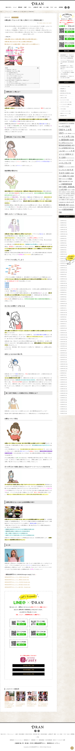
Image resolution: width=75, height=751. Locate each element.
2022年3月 (62, 330)
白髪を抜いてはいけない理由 (13, 71)
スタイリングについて (64, 102)
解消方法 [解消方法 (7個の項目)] (68, 197)
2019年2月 (62, 411)
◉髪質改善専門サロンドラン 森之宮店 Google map (17, 587)
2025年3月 (62, 249)
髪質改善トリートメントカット (16, 740)
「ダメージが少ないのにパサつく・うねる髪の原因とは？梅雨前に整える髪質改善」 (67, 72)
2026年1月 (62, 227)
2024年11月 (62, 258)
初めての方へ (9, 7)
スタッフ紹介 (46, 7)
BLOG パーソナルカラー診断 (59, 740)
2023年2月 (62, 305)
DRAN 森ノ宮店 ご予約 (28, 665)
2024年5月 (62, 272)
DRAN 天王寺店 (28, 734)
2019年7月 (62, 399)
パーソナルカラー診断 (64, 104)
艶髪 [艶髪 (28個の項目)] (62, 197)
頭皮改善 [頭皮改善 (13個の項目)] (63, 202)
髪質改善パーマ (34, 740)
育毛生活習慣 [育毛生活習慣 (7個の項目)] (71, 195)
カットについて (63, 99)
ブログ (51, 7)
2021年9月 (62, 343)
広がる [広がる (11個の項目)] (65, 178)
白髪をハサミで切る (13, 81)
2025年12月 (62, 229)
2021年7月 (62, 348)
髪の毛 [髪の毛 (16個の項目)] (69, 202)
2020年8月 (62, 373)
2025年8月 (62, 238)
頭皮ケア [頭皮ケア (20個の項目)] (65, 199)
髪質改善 (62, 115)
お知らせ (62, 97)
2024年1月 (62, 281)
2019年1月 (62, 413)
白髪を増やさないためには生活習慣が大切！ (17, 84)
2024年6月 (62, 269)
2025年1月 (62, 254)
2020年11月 (62, 366)
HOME (1, 11)
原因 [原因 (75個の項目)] (66, 176)
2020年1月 (62, 386)
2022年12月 (62, 310)
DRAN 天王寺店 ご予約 (28, 674)
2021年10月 (62, 341)
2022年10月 (62, 314)
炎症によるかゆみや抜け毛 (15, 78)
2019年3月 (62, 408)
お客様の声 (35, 7)
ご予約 (37, 737)
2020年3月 (62, 382)
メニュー (15, 7)
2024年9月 (62, 263)
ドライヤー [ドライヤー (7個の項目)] (64, 160)
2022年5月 (62, 325)
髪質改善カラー (27, 740)
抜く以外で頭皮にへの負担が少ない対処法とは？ (18, 80)
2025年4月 (62, 247)
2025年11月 (62, 231)
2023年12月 (62, 283)
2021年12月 (62, 337)
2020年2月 (62, 384)
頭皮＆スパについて (64, 113)
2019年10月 (62, 393)
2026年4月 (62, 220)
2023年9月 (62, 290)
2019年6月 (62, 402)
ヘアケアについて (8, 11)
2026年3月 (62, 222)
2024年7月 (62, 267)
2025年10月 (62, 234)
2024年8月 (62, 265)
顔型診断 (62, 88)
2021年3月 (62, 357)
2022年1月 (62, 334)
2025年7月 (62, 240)
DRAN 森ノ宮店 (36, 734)
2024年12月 (62, 256)
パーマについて (63, 106)
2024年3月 (62, 276)
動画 (41, 7)
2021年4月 (62, 355)
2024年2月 (62, 278)
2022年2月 (62, 332)
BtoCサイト (62, 95)
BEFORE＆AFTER (64, 93)
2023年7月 (62, 294)
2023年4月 (62, 301)
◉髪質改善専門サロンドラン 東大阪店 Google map (17, 584)
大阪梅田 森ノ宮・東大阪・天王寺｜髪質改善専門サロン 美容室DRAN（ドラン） (37, 743)
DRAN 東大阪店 (44, 734)
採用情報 (61, 7)
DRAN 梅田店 (21, 734)
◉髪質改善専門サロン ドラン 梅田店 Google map (17, 579)
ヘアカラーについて (64, 111)
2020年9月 (62, 370)
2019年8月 (62, 397)
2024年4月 (62, 274)
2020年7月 (62, 375)
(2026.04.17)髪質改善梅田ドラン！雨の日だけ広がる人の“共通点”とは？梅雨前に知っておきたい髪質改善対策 (9, 704)
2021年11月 (62, 339)
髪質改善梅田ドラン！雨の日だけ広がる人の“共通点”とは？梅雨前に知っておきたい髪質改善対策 (67, 57)
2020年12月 (62, 364)
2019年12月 (62, 388)
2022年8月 (62, 319)
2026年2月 (62, 225)
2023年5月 (62, 299)
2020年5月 (62, 377)
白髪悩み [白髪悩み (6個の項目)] (64, 191)
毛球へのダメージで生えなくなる (16, 74)
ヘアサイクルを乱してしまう (15, 75)
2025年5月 (62, 245)
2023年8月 (62, 292)
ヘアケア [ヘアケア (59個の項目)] (65, 170)
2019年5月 (62, 404)
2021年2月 (62, 359)
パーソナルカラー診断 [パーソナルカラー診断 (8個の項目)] (69, 166)
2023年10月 (62, 287)
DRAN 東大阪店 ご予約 (28, 669)
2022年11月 (62, 312)
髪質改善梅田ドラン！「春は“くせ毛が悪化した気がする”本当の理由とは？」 (66, 67)
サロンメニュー (10, 734)
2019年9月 (62, 395)
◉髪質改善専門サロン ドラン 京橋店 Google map (17, 577)
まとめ (8, 86)
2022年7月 (62, 321)
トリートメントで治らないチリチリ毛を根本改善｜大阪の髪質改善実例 (67, 62)
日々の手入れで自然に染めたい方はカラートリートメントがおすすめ (24, 83)
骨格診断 (62, 90)
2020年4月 (62, 379)
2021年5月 (62, 352)
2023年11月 (62, 285)
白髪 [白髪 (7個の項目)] (69, 189)
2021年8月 (62, 346)
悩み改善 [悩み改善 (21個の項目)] (66, 181)
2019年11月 (62, 390)
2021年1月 (62, 361)
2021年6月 (62, 350)
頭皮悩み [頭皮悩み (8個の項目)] (72, 199)
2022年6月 (62, 323)
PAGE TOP (72, 748)
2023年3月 (62, 303)
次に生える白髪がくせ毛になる (15, 77)
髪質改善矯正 (41, 740)
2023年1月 (62, 308)
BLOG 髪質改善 (49, 740)
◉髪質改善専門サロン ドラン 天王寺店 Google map (17, 582)
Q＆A (55, 7)
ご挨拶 (24, 7)
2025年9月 (62, 236)
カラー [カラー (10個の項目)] (68, 151)
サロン (29, 7)
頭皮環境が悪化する (13, 72)
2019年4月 (62, 406)
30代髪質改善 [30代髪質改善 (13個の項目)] (64, 123)
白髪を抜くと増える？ (12, 69)
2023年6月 (62, 296)
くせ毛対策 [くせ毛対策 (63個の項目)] (65, 148)
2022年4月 (62, 328)
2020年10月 (62, 368)
